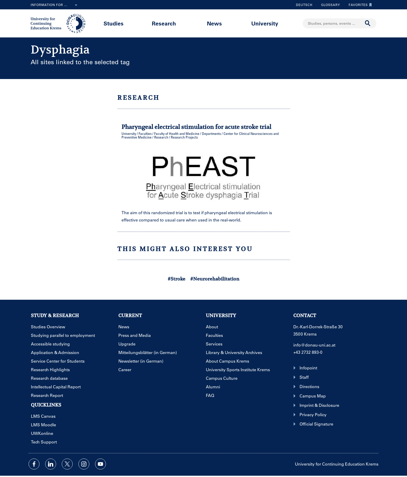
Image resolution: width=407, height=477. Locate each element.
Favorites (359, 4)
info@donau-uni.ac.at (314, 345)
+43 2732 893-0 (307, 352)
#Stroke (176, 279)
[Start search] (367, 23)
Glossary (328, 4)
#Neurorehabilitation (214, 279)
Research (164, 23)
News (214, 23)
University (264, 23)
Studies (114, 23)
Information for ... (55, 5)
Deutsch (304, 5)
